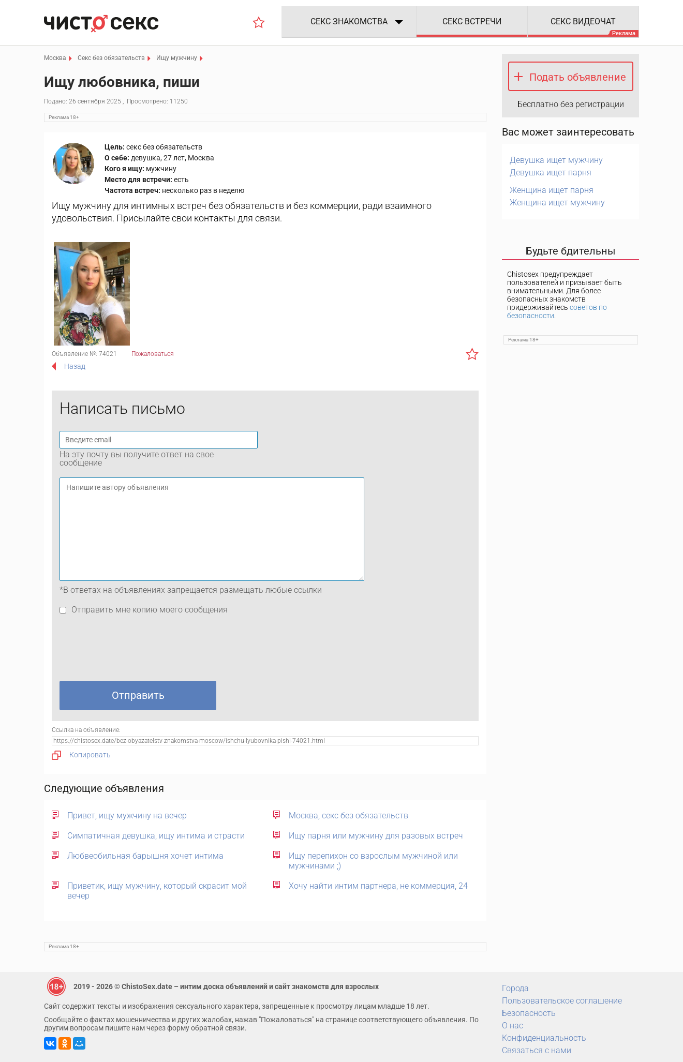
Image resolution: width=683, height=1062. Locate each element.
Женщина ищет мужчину (557, 202)
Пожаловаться (152, 353)
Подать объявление (577, 77)
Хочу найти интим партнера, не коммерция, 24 (378, 886)
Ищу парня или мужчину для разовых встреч (376, 836)
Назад (74, 366)
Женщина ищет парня (551, 190)
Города (515, 988)
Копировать (81, 755)
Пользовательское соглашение (562, 1001)
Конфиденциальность (544, 1038)
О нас (512, 1025)
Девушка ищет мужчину (556, 160)
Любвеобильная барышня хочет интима (145, 856)
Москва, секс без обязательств (348, 815)
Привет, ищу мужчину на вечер (127, 815)
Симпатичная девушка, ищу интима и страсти (156, 836)
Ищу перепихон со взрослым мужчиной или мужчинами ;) (373, 861)
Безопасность (529, 1013)
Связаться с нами (536, 1050)
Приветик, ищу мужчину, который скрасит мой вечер (157, 891)
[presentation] (138, 650)
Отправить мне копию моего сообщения (149, 610)
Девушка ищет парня (550, 172)
